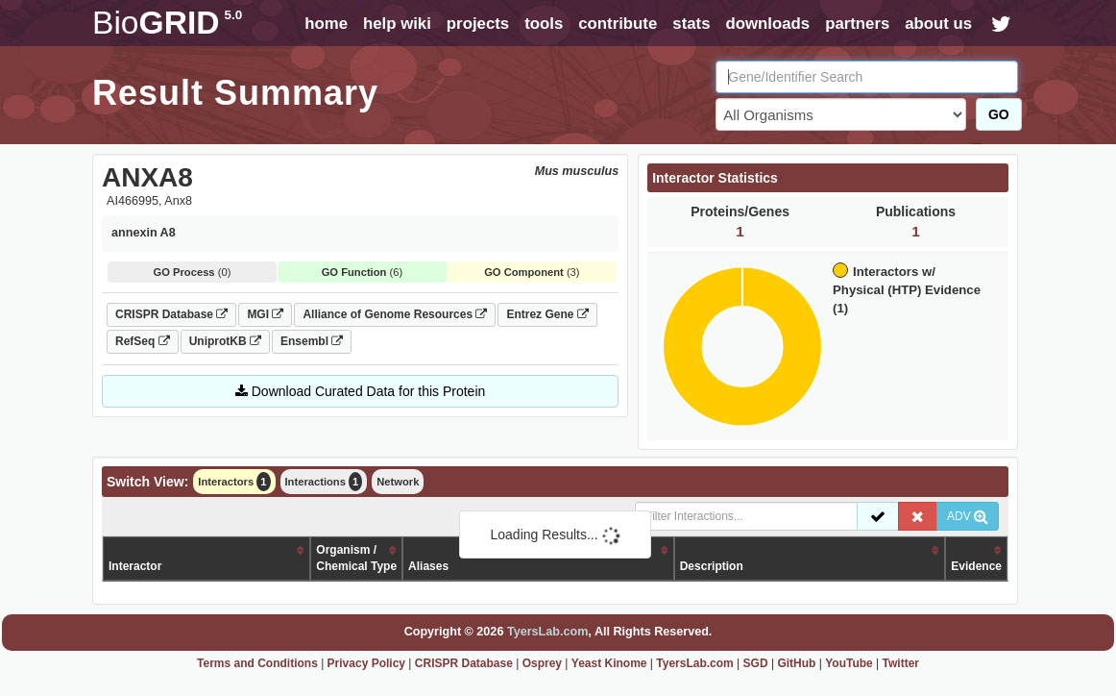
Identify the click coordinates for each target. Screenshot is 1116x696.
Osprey (542, 663)
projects (478, 23)
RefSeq (142, 341)
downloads (767, 23)
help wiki (397, 23)
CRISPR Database (171, 314)
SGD (755, 663)
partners (857, 23)
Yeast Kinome (609, 663)
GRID (167, 22)
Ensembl (311, 341)
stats (691, 23)
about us (938, 23)
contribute (617, 23)
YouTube (849, 663)
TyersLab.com (547, 631)
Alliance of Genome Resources (395, 314)
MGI (265, 314)
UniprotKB (225, 341)
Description (711, 566)
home (326, 23)
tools (543, 23)
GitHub (796, 663)
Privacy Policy (366, 663)
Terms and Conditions (257, 663)
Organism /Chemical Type (356, 558)
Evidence (976, 566)
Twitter (901, 663)
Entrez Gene (547, 314)
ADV (967, 516)
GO (998, 114)
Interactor (135, 566)
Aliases (428, 566)
